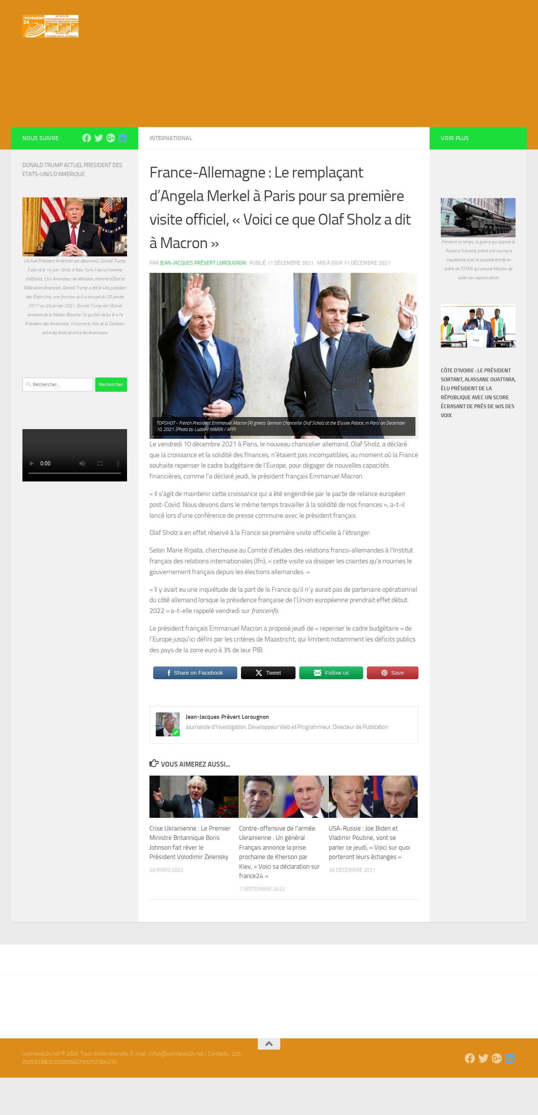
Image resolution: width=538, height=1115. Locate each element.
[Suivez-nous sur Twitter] (98, 175)
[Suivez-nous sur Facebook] (86, 175)
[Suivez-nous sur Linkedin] (122, 175)
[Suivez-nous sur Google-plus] (110, 175)
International (170, 175)
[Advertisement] (269, 108)
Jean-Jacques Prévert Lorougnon (203, 300)
